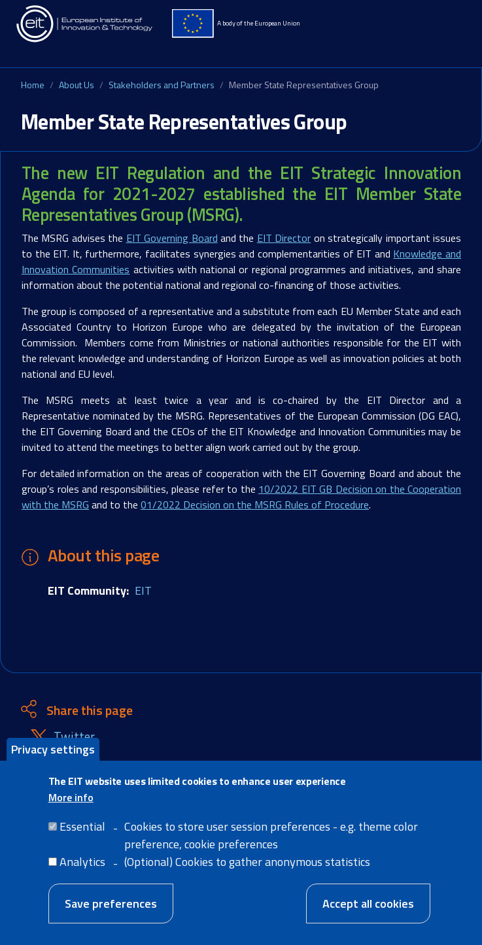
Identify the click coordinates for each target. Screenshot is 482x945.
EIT (143, 590)
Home (32, 84)
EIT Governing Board (172, 238)
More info (71, 797)
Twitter (74, 736)
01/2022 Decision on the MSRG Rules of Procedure (255, 504)
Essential (82, 826)
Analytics (82, 861)
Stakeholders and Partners (162, 84)
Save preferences (111, 903)
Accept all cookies (368, 903)
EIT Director (284, 238)
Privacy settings (53, 749)
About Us (76, 84)
